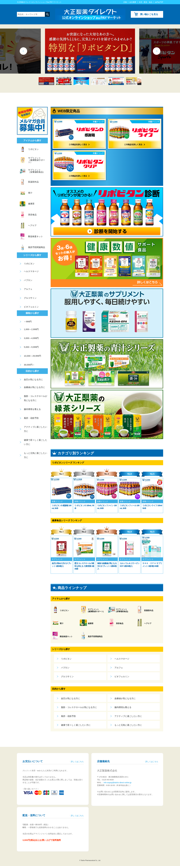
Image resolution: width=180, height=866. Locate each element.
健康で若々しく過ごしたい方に (76, 725)
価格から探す (32, 313)
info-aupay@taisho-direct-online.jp (117, 782)
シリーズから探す (61, 649)
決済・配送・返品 (145, 2)
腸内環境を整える (122, 707)
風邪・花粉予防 (68, 716)
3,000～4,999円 (31, 338)
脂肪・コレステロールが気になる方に (79, 707)
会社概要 (132, 2)
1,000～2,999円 (31, 329)
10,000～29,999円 (32, 356)
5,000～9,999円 (31, 347)
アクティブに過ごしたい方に (128, 716)
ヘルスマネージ (121, 659)
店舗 (125, 2)
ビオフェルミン (121, 676)
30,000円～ (29, 365)
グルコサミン (67, 676)
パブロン (65, 667)
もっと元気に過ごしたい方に (128, 725)
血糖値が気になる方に (125, 698)
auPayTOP (159, 2)
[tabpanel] (90, 51)
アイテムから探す (61, 599)
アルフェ (118, 667)
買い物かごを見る (149, 14)
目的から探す (59, 689)
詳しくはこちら (77, 761)
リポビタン (66, 659)
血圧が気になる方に (70, 698)
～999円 (28, 321)
